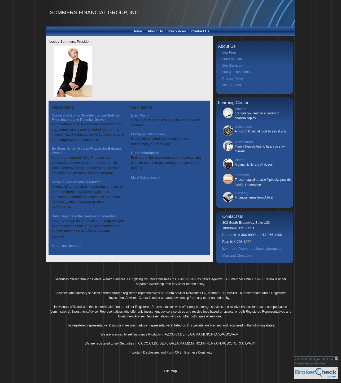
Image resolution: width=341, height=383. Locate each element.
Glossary (241, 193)
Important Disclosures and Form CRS (155, 352)
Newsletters (244, 142)
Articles (240, 109)
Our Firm (229, 52)
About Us (155, 31)
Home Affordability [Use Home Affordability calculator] (145, 153)
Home (137, 31)
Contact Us (200, 31)
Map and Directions (237, 255)
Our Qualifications (236, 72)
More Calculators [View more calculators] (145, 177)
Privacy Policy (233, 78)
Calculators (243, 127)
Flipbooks (242, 175)
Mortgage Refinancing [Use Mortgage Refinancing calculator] (148, 134)
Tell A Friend (231, 85)
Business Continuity (198, 352)
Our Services (232, 65)
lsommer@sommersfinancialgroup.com (253, 249)
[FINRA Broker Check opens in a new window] (316, 366)
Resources (177, 31)
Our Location (232, 59)
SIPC (259, 279)
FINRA (248, 279)
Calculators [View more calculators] (141, 107)
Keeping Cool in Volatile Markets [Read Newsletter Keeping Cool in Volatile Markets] (76, 182)
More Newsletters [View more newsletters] (66, 246)
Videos (240, 160)
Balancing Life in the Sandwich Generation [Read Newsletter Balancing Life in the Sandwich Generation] (84, 216)
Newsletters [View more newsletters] (63, 107)
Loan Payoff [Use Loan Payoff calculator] (140, 115)
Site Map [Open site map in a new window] (170, 371)
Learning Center (233, 102)
